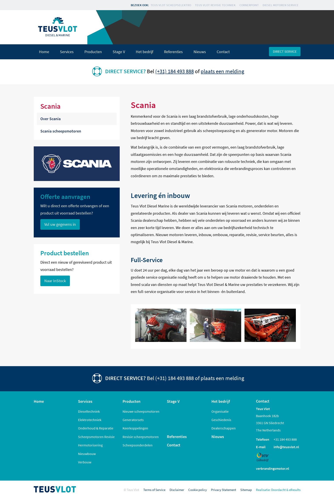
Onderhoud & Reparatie (95, 428)
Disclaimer (177, 489)
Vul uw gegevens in (60, 224)
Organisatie (220, 411)
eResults (294, 489)
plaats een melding (222, 71)
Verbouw (84, 462)
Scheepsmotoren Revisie (96, 436)
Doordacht (278, 489)
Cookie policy (197, 489)
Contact (223, 51)
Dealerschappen (223, 428)
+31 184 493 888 (285, 439)
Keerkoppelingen (135, 428)
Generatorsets (133, 419)
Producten (93, 51)
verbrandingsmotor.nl (272, 468)
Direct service (285, 51)
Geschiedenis (221, 419)
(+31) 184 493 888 (174, 71)
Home (44, 51)
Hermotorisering (90, 445)
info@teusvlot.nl (286, 446)
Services (67, 51)
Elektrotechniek (89, 419)
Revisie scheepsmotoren (141, 436)
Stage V (119, 51)
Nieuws (200, 51)
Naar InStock (55, 281)
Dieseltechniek (89, 411)
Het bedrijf (144, 51)
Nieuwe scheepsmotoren (141, 411)
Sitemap (246, 489)
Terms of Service (154, 489)
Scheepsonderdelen (138, 445)
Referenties (173, 51)
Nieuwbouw (87, 453)
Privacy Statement (223, 489)
